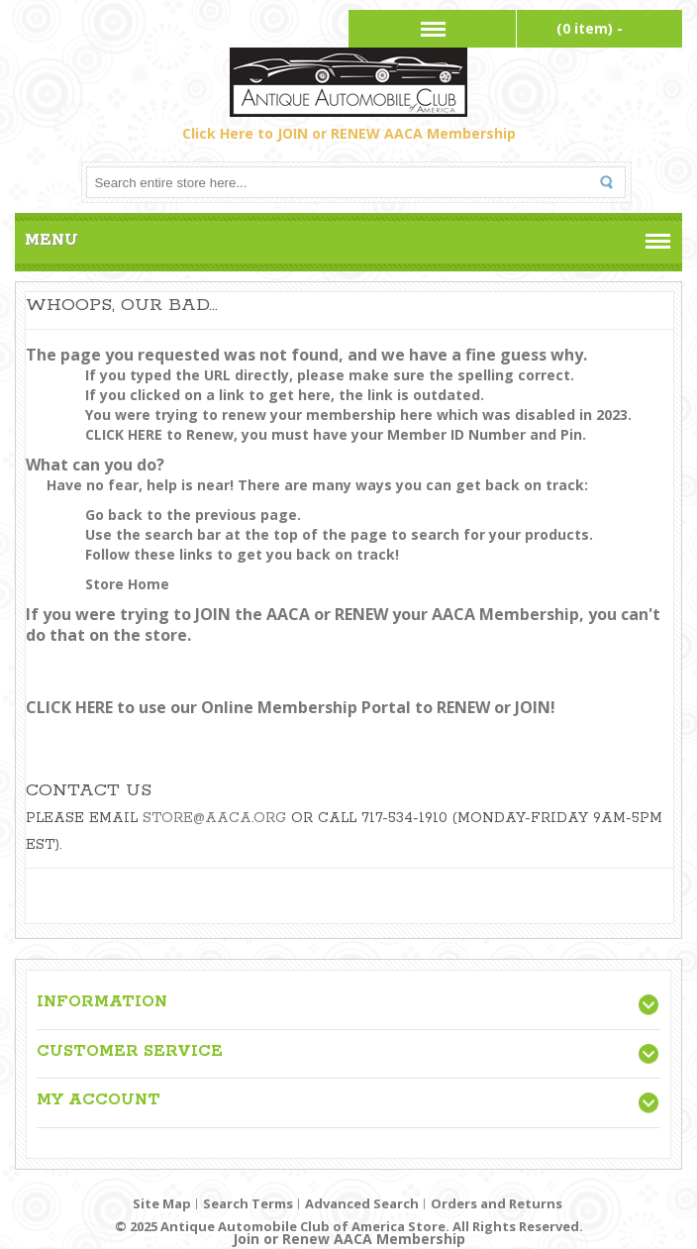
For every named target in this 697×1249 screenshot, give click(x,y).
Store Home (127, 583)
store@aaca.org (214, 818)
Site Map (162, 1203)
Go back (114, 514)
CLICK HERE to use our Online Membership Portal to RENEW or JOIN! (290, 707)
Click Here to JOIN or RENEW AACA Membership (349, 133)
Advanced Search (362, 1203)
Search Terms (248, 1203)
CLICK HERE (123, 434)
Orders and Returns (496, 1203)
